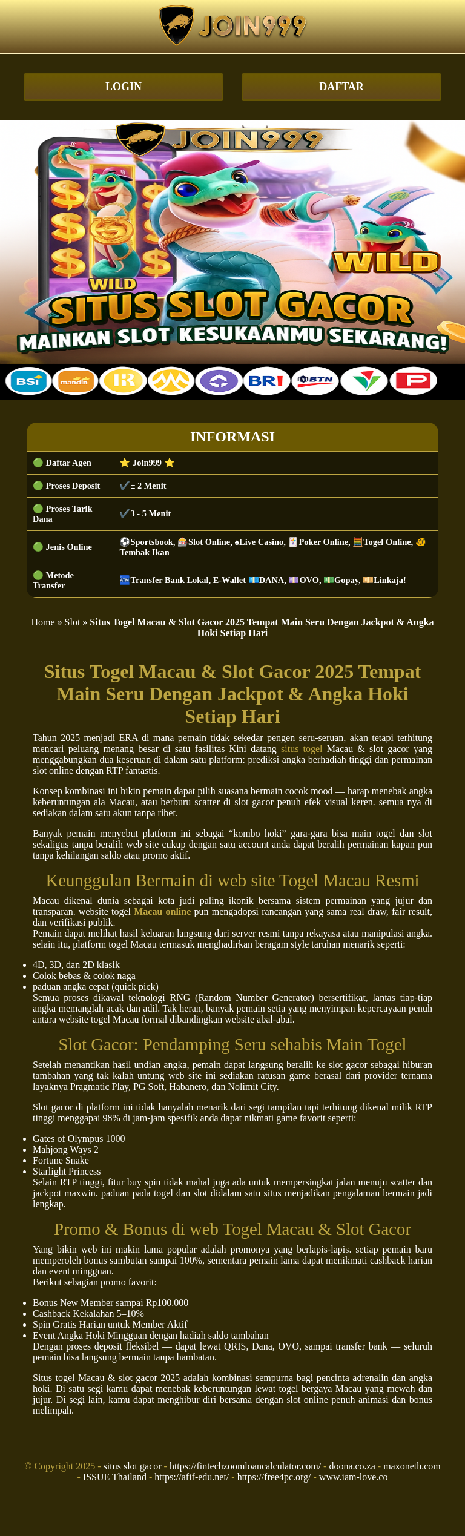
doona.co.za (352, 1466)
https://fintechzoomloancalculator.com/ (245, 1466)
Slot (73, 622)
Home (42, 622)
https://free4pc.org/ (274, 1477)
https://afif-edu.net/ (191, 1477)
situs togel (302, 748)
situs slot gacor (133, 1466)
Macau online (162, 911)
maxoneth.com (412, 1466)
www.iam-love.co (353, 1477)
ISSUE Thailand (115, 1477)
